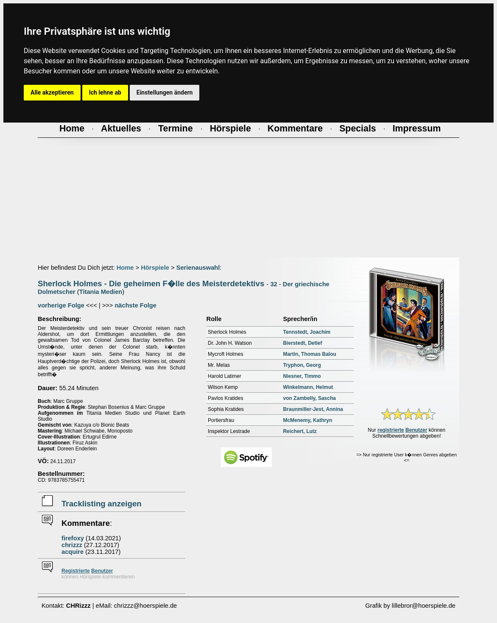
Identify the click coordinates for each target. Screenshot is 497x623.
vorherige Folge (61, 305)
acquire (72, 551)
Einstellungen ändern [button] (165, 92)
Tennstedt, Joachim (306, 332)
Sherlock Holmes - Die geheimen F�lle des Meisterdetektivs (151, 283)
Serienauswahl (198, 267)
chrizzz (71, 545)
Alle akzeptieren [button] (52, 92)
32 (273, 284)
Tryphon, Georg (302, 365)
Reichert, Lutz (299, 431)
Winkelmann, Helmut (308, 387)
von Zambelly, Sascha (309, 398)
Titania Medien (101, 291)
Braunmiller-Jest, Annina (313, 409)
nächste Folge (135, 305)
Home (125, 267)
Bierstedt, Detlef (302, 343)
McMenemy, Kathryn (307, 420)
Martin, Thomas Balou (309, 354)
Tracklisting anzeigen (101, 503)
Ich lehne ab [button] (105, 92)
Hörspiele (155, 267)
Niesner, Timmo (302, 376)
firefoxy (72, 538)
